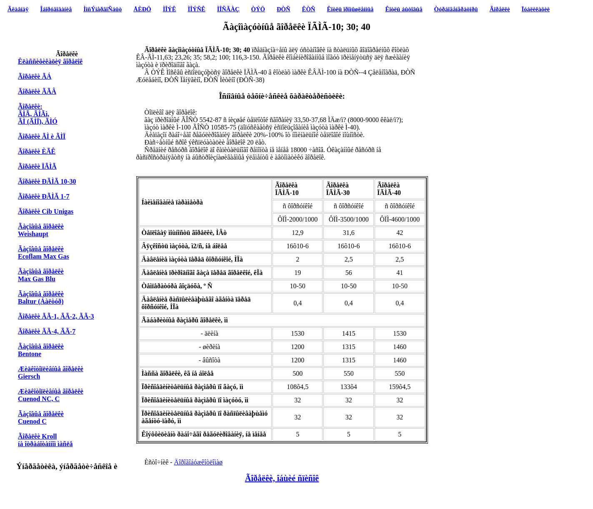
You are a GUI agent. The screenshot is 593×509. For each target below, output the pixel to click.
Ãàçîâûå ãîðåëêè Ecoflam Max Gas (43, 252)
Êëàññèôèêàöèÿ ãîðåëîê (50, 61)
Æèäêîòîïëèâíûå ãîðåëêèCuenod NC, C (50, 395)
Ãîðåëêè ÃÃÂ (37, 91)
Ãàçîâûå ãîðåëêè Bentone (41, 350)
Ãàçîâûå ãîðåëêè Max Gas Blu (41, 275)
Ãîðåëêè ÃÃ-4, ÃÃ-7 (46, 331)
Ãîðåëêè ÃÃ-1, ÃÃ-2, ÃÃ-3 (56, 316)
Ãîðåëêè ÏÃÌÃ (37, 166)
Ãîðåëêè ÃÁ (34, 76)
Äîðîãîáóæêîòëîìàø (198, 462)
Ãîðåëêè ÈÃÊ (36, 151)
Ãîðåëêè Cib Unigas (45, 211)
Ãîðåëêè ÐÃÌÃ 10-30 (47, 181)
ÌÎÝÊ (169, 9)
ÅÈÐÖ (142, 9)
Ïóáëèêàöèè (536, 9)
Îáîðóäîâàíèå (56, 9)
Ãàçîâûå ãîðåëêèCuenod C (41, 417)
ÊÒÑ (308, 9)
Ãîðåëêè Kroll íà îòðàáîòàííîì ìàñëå (45, 440)
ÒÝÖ (258, 9)
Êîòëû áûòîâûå (403, 9)
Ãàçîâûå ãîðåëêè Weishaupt (41, 230)
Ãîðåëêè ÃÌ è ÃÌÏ (41, 136)
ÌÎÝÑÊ (196, 9)
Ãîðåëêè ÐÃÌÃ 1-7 (44, 196)
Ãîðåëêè (500, 9)
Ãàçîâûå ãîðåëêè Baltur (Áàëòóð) (41, 297)
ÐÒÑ (283, 9)
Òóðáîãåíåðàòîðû (456, 9)
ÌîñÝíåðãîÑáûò (102, 9)
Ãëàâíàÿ (18, 9)
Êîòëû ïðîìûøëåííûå (350, 9)
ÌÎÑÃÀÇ (228, 9)
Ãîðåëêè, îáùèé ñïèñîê (282, 478)
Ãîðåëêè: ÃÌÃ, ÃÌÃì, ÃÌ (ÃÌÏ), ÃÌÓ (38, 114)
